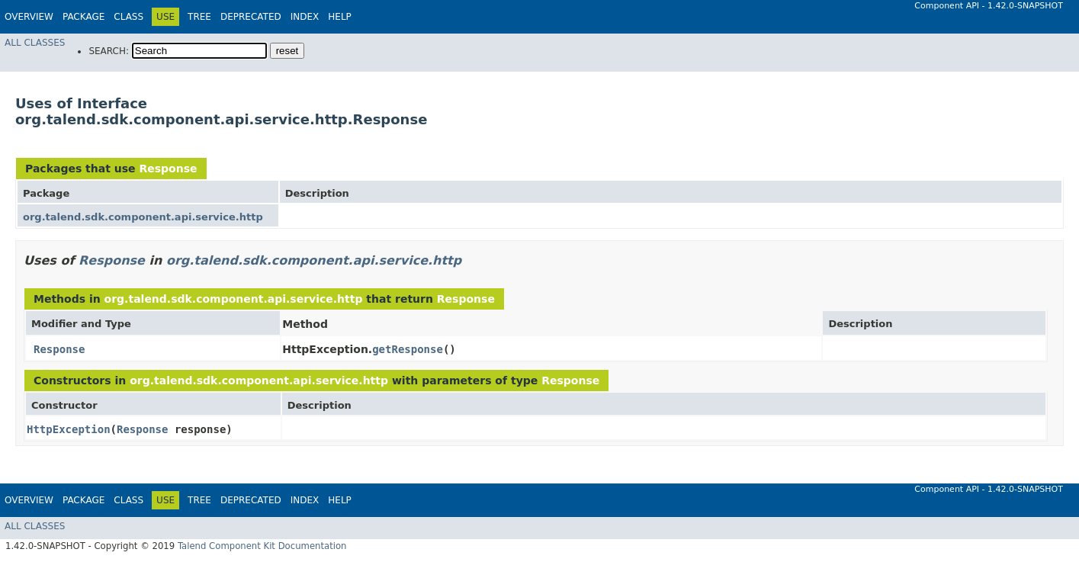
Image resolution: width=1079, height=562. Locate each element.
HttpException (69, 429)
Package (83, 16)
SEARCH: (108, 51)
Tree (199, 16)
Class (128, 16)
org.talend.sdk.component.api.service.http (143, 217)
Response (168, 168)
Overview (29, 16)
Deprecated (250, 16)
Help (340, 16)
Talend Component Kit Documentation (262, 546)
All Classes (35, 42)
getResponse (407, 349)
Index (305, 16)
